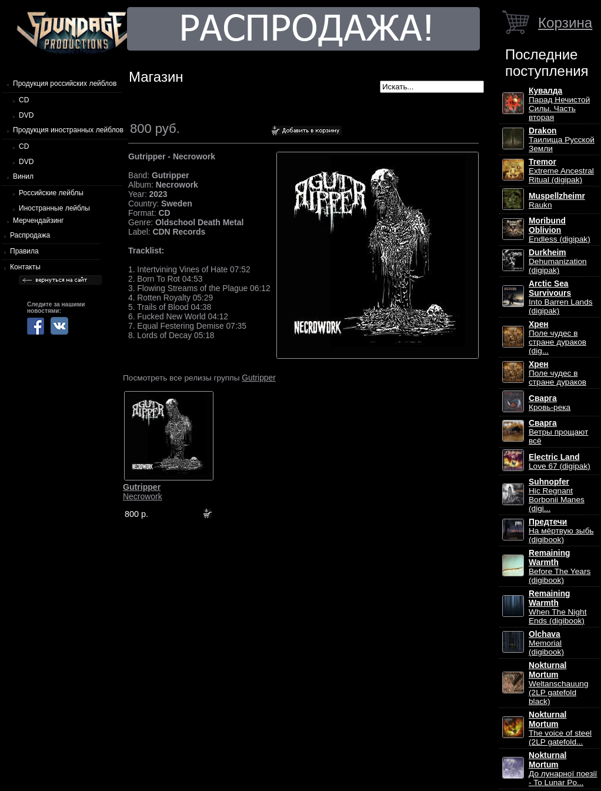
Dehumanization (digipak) (558, 261)
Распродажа (30, 235)
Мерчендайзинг (38, 220)
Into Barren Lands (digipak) (561, 297)
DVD (26, 115)
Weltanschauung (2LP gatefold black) (558, 683)
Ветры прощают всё (558, 432)
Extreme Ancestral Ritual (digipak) (561, 171)
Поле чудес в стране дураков (557, 373)
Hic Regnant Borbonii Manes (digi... (557, 495)
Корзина (565, 23)
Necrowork (142, 491)
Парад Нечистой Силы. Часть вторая (559, 104)
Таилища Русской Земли (562, 139)
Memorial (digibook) (546, 643)
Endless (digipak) (559, 229)
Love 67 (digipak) (559, 461)
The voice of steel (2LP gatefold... (560, 728)
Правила (24, 251)
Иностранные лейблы (54, 208)
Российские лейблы (51, 193)
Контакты (25, 267)
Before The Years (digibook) (559, 567)
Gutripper (259, 377)
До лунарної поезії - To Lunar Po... (563, 769)
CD (24, 100)
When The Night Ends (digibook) (557, 607)
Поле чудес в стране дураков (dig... (557, 337)
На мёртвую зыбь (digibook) (561, 531)
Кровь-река (549, 403)
